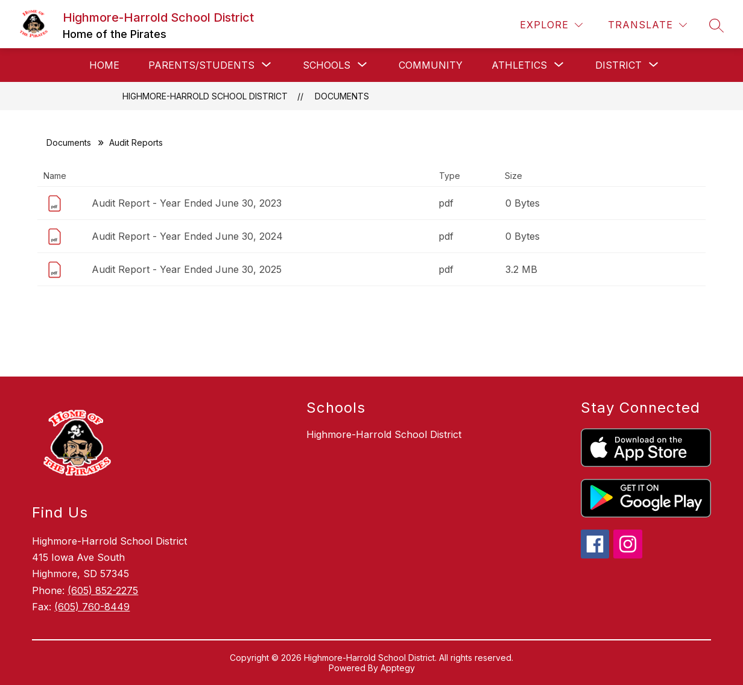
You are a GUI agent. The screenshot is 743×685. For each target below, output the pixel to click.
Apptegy (398, 668)
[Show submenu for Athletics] (519, 65)
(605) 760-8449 (92, 607)
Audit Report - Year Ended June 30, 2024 (187, 236)
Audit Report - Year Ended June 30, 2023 (187, 203)
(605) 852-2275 (103, 590)
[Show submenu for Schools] (326, 65)
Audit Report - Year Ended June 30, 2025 (187, 269)
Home (104, 65)
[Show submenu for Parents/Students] (201, 65)
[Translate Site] (647, 25)
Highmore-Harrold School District (205, 96)
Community (431, 65)
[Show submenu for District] (618, 65)
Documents (342, 96)
